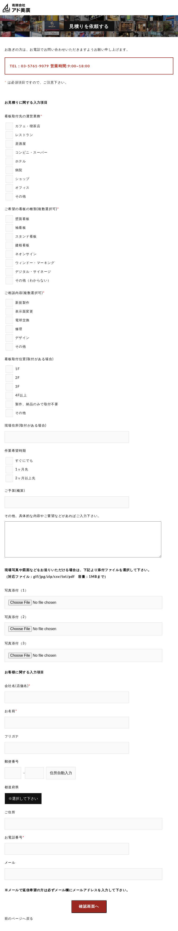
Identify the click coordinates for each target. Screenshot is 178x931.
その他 (16, 196)
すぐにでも (21, 460)
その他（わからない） (28, 280)
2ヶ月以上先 (20, 478)
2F (14, 378)
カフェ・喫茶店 (25, 126)
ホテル (18, 161)
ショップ (19, 179)
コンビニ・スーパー (28, 152)
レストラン (21, 135)
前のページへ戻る (19, 918)
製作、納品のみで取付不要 (34, 404)
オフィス (19, 188)
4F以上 (18, 395)
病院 (16, 170)
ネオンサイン (23, 254)
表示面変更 (21, 311)
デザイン (19, 338)
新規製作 (19, 302)
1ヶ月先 (19, 469)
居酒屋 (18, 144)
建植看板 (19, 245)
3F (14, 386)
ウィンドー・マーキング (32, 263)
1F (14, 369)
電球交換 (19, 320)
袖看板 (18, 228)
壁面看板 (19, 219)
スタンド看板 (23, 236)
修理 (16, 329)
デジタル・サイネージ (30, 271)
